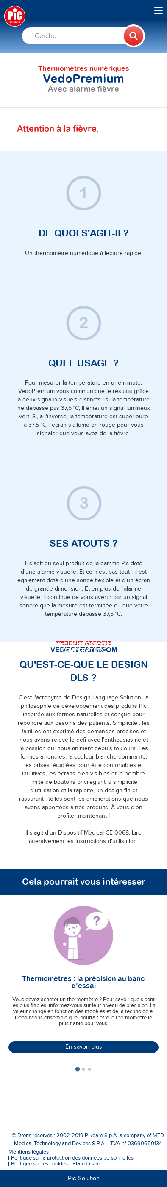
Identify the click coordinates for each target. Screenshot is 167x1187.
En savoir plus (83, 1046)
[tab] (77, 1069)
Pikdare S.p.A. (101, 1135)
